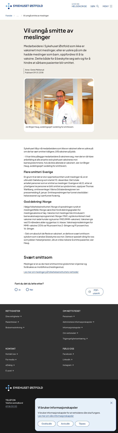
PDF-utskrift (96, 292)
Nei (31, 289)
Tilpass (82, 423)
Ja (19, 289)
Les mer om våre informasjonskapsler (56, 415)
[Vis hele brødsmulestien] (17, 15)
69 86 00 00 (11, 406)
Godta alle (47, 423)
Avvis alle (65, 423)
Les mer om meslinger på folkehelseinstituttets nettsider (51, 272)
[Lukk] (111, 403)
